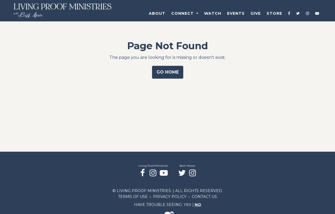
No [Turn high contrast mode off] (198, 204)
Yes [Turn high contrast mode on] (187, 204)
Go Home (168, 72)
